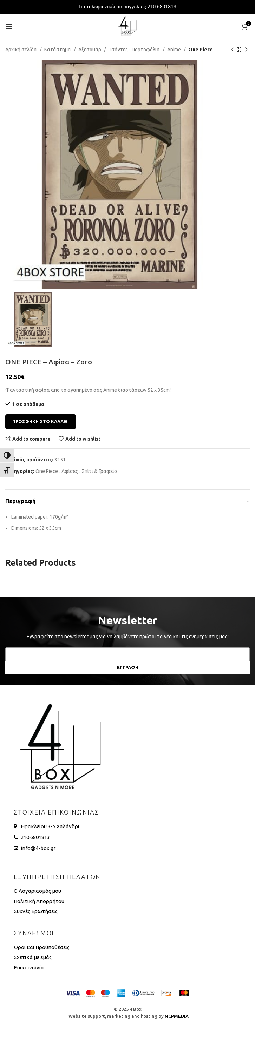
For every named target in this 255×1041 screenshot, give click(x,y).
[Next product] (246, 49)
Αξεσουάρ (89, 49)
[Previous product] (232, 49)
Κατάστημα (57, 49)
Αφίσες (69, 471)
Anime (174, 49)
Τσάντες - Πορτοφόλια (134, 49)
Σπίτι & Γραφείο (99, 471)
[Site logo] (127, 26)
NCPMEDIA (177, 1016)
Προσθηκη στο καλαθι (40, 421)
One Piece (200, 49)
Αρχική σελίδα (21, 49)
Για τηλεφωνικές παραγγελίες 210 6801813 (127, 6)
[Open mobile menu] (9, 26)
